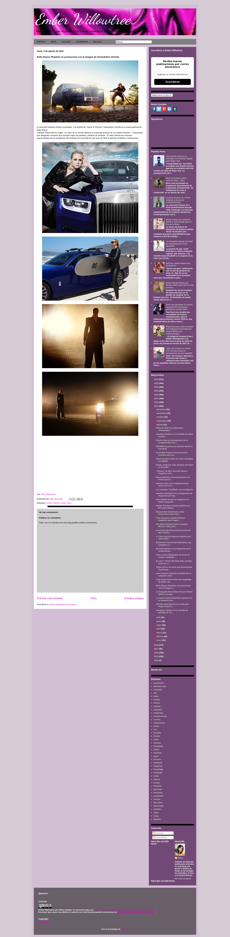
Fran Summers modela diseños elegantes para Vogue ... (170, 519)
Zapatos (157, 819)
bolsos (156, 703)
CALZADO (66, 42)
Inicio (93, 598)
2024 (156, 387)
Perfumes (157, 792)
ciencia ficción (160, 716)
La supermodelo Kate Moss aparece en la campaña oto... (174, 599)
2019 (156, 406)
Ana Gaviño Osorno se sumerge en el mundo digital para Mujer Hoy (179, 158)
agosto (159, 424)
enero (159, 640)
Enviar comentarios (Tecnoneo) (62, 604)
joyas (155, 756)
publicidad (158, 796)
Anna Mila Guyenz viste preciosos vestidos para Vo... (171, 453)
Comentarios (160, 837)
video (156, 812)
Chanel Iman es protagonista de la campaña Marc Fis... (172, 441)
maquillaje (158, 769)
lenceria (157, 759)
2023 (156, 391)
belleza (156, 699)
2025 (156, 383)
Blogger (124, 929)
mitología (157, 772)
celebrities (158, 713)
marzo (159, 633)
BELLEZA (97, 42)
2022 (156, 395)
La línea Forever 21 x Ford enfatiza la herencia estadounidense (178, 199)
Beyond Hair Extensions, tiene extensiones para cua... (170, 513)
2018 (156, 645)
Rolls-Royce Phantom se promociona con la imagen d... (173, 586)
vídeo (68, 503)
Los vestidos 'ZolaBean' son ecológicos (174, 489)
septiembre (161, 421)
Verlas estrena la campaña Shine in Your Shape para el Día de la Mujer (179, 221)
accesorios (158, 683)
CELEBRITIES (82, 42)
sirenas (156, 799)
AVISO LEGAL (44, 922)
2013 (156, 660)
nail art (156, 779)
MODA (53, 42)
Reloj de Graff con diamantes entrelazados (169, 429)
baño (155, 696)
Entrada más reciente (50, 598)
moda (63, 503)
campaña (157, 710)
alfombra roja (159, 686)
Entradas (158, 833)
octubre (160, 417)
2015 (156, 653)
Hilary (180, 858)
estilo (156, 739)
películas (157, 789)
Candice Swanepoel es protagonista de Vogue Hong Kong (174, 494)
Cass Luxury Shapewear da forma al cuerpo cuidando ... (172, 556)
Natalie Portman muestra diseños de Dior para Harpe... (173, 507)
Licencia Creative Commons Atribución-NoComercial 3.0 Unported (124, 910)
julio (158, 617)
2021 (156, 398)
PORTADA (41, 42)
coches (49, 503)
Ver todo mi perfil (183, 878)
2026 (156, 379)
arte (155, 693)
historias (157, 753)
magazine (157, 766)
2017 (156, 649)
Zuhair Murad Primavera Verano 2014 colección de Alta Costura (180, 285)
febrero (160, 636)
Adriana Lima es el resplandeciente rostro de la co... (172, 484)
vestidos (157, 809)
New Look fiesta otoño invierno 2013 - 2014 (176, 179)
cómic (156, 726)
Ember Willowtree (82, 19)
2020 (156, 402)
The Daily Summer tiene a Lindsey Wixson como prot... (172, 525)
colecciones (159, 723)
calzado (157, 706)
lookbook (157, 763)
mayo (159, 625)
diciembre (161, 409)
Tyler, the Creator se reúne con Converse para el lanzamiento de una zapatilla (179, 350)
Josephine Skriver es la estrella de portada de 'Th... (172, 611)
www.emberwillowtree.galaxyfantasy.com (136, 912)
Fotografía (158, 746)
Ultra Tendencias (48, 494)
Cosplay (157, 733)
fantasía (157, 743)
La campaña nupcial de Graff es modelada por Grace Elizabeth (179, 243)
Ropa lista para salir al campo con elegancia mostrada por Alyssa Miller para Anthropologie (179, 330)
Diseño (56, 503)
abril (158, 629)
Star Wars (158, 802)
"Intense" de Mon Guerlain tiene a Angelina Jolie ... (171, 472)
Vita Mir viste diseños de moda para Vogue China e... (172, 605)
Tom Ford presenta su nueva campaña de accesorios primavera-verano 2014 (179, 307)
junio (159, 621)
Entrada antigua (134, 598)
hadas (156, 749)
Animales (157, 690)
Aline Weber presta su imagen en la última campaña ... (172, 500)
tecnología (158, 806)
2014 (156, 656)
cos (155, 729)
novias (156, 783)
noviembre (161, 413)
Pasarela (157, 786)
